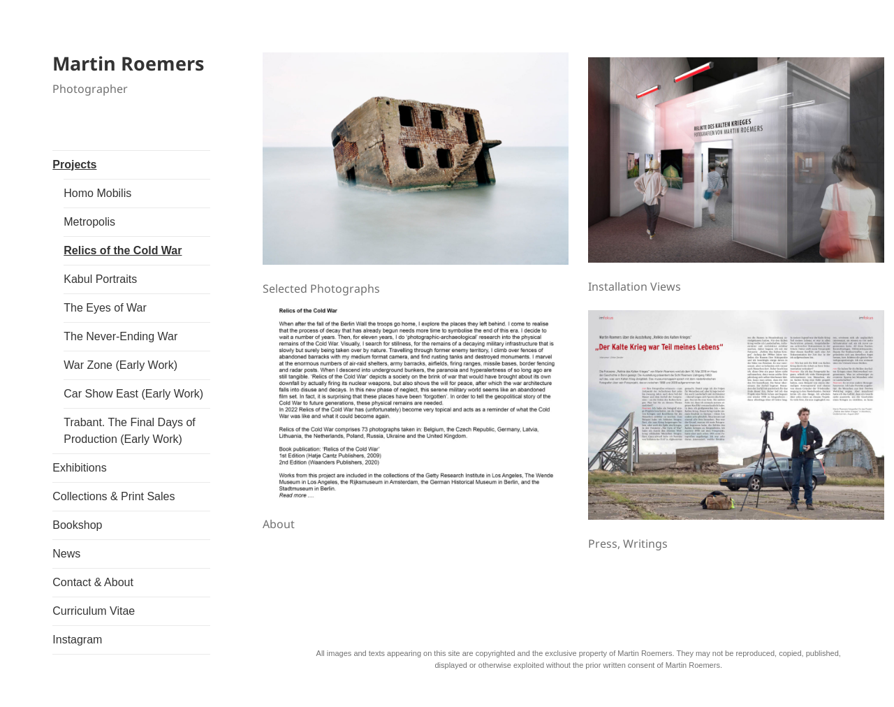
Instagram (77, 640)
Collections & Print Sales (113, 496)
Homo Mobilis (97, 193)
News (66, 554)
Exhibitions (79, 468)
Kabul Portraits (100, 279)
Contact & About (92, 582)
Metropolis (89, 222)
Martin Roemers (128, 63)
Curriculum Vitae (93, 611)
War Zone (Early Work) (120, 365)
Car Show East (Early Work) (133, 394)
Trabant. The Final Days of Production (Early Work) (130, 430)
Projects (74, 164)
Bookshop (77, 525)
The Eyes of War (105, 308)
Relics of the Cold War (123, 250)
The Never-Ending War (120, 336)
